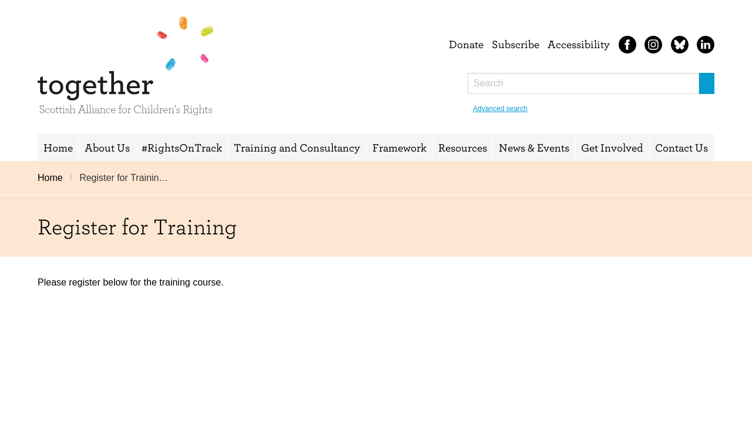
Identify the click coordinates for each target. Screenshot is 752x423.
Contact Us (681, 147)
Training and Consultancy (297, 147)
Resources (462, 147)
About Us (107, 147)
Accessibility (579, 44)
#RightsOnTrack (182, 147)
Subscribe (515, 44)
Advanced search (500, 109)
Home (58, 147)
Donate (466, 44)
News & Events (534, 147)
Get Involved (612, 147)
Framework (399, 147)
